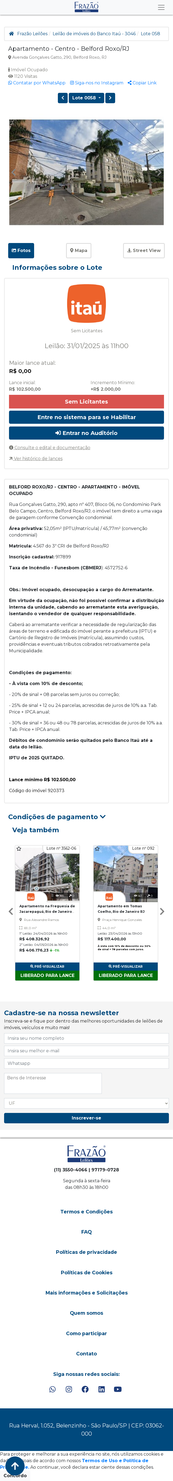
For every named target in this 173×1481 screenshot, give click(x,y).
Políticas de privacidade (86, 1252)
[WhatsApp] (52, 1389)
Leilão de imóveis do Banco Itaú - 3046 (94, 33)
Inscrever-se (86, 1118)
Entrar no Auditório (86, 433)
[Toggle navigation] (161, 7)
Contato (86, 1353)
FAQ (86, 1232)
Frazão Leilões (32, 33)
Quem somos (86, 1313)
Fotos (21, 250)
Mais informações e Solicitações (87, 1293)
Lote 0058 (84, 97)
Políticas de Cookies (86, 1272)
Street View (144, 250)
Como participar (86, 1333)
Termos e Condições (86, 1212)
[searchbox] (53, 1078)
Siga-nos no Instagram (96, 82)
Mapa (78, 250)
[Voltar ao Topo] (15, 1466)
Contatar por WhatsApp (36, 82)
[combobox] (53, 1083)
